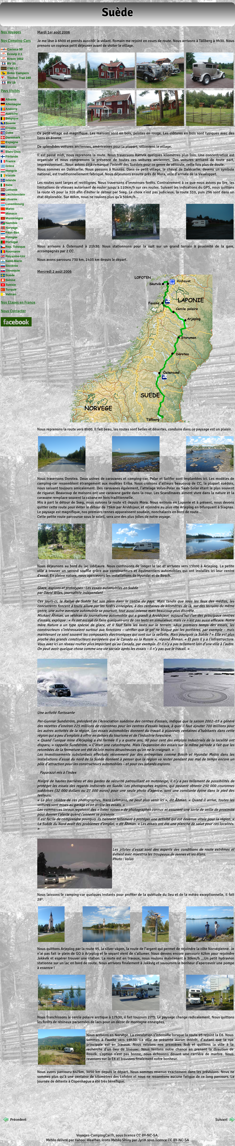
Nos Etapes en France (18, 302)
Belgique (11, 118)
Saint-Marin (13, 261)
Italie (8, 185)
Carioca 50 (15, 49)
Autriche (11, 113)
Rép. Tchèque (15, 246)
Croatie (10, 128)
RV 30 (11, 63)
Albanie (10, 99)
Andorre (11, 109)
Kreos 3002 (15, 59)
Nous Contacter (13, 311)
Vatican (10, 294)
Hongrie (11, 170)
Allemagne (13, 104)
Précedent (18, 1119)
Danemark (12, 137)
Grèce (9, 166)
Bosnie (10, 123)
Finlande (11, 156)
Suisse (10, 280)
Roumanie (12, 251)
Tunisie (10, 284)
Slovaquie (12, 270)
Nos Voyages (11, 32)
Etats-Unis (12, 151)
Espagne (11, 142)
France (10, 161)
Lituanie (11, 199)
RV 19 (11, 82)
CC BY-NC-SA (147, 1135)
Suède (9, 275)
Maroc (9, 208)
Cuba (9, 132)
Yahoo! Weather (87, 1140)
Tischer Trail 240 (19, 78)
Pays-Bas (12, 232)
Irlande (10, 175)
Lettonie (11, 189)
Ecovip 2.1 (14, 54)
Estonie (10, 147)
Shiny (126, 1140)
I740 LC (12, 68)
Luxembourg (14, 204)
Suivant (221, 1119)
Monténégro (14, 218)
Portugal (11, 242)
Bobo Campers (18, 73)
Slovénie (11, 265)
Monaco (11, 213)
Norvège (11, 227)
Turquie (10, 289)
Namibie (11, 223)
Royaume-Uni (15, 256)
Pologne (11, 237)
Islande (10, 180)
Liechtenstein (15, 194)
